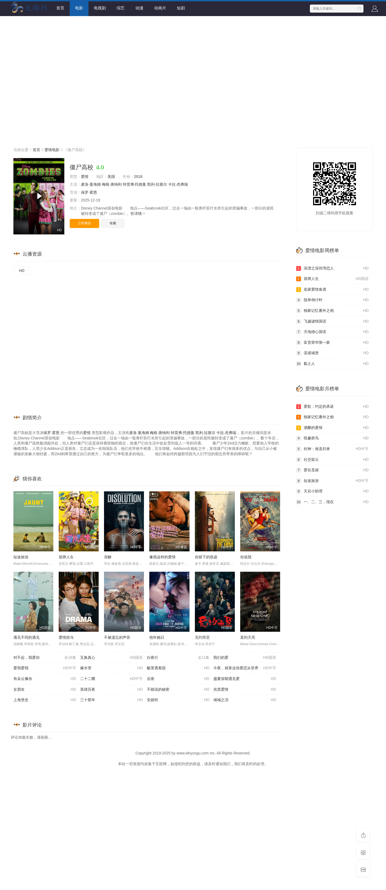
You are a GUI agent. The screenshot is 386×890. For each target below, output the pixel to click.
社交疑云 (332, 459)
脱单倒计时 (332, 300)
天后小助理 (332, 491)
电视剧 (100, 8)
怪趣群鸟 (332, 438)
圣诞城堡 (332, 353)
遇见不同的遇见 (26, 637)
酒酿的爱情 (332, 428)
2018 (138, 176)
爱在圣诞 (332, 470)
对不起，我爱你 (44, 657)
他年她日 (156, 637)
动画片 (160, 8)
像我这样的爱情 (162, 557)
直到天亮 (247, 637)
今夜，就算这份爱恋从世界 (244, 668)
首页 (60, 8)
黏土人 (332, 364)
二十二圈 (111, 679)
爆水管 (111, 668)
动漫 (139, 8)
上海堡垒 (44, 700)
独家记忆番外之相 (332, 310)
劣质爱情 (244, 689)
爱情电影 (52, 150)
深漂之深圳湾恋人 (332, 268)
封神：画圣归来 (332, 449)
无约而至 (202, 637)
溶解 (108, 557)
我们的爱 (244, 657)
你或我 (245, 557)
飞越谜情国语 (332, 321)
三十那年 (111, 700)
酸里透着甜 (178, 668)
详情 (140, 213)
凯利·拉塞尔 (157, 184)
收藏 (113, 223)
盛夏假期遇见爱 (244, 679)
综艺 (121, 8)
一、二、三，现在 (332, 502)
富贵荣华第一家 (332, 342)
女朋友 (44, 689)
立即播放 (84, 223)
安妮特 (178, 700)
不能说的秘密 (178, 689)
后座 (178, 679)
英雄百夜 (111, 689)
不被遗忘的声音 (117, 637)
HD (21, 270)
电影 (79, 8)
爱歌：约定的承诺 (332, 406)
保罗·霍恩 (89, 192)
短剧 (181, 8)
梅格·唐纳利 (112, 184)
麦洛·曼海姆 (91, 184)
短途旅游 (20, 557)
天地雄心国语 (332, 332)
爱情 (84, 176)
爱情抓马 (66, 637)
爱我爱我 (44, 668)
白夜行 (178, 657)
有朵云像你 (44, 679)
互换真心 (111, 657)
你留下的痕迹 (206, 557)
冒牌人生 (66, 557)
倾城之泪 (244, 700)
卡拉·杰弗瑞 (178, 184)
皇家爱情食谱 (332, 289)
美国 (111, 176)
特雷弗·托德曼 (134, 184)
